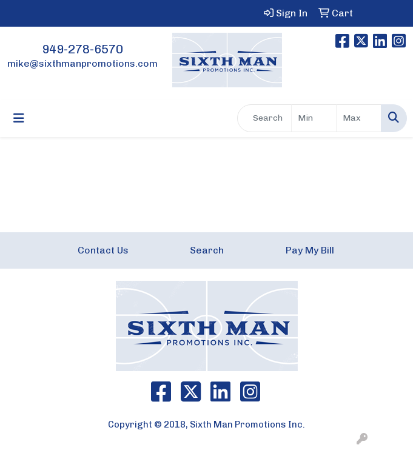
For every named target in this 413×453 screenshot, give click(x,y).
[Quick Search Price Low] (314, 118)
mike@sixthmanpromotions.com (82, 63)
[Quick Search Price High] (358, 118)
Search (207, 250)
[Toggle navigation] (19, 118)
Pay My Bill (310, 250)
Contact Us (103, 250)
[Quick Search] (264, 118)
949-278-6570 (82, 49)
